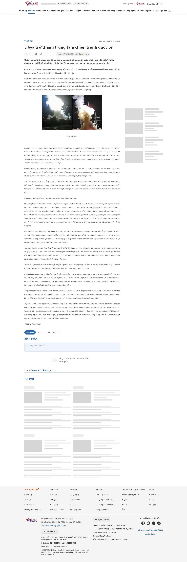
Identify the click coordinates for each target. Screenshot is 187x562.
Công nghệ (130, 11)
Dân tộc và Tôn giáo (55, 11)
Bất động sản (145, 11)
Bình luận (30, 332)
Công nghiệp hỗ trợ (104, 499)
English (125, 499)
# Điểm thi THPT (64, 4)
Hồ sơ (124, 504)
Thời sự (31, 11)
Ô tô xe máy (75, 499)
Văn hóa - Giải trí (99, 11)
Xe (138, 11)
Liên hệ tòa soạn (49, 531)
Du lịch (156, 11)
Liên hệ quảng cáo (101, 519)
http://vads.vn (105, 536)
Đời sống (111, 11)
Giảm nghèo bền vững (105, 504)
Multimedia (154, 494)
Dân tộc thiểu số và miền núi (134, 489)
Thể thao (86, 11)
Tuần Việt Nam (127, 4)
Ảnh (123, 509)
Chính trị (23, 11)
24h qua (152, 504)
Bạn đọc (163, 11)
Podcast (152, 499)
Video (151, 489)
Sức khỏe (120, 11)
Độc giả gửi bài (157, 530)
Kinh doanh (41, 11)
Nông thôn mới (102, 509)
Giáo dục (69, 11)
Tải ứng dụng (143, 530)
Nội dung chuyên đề (130, 494)
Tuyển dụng (150, 534)
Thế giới (77, 11)
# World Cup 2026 (81, 4)
